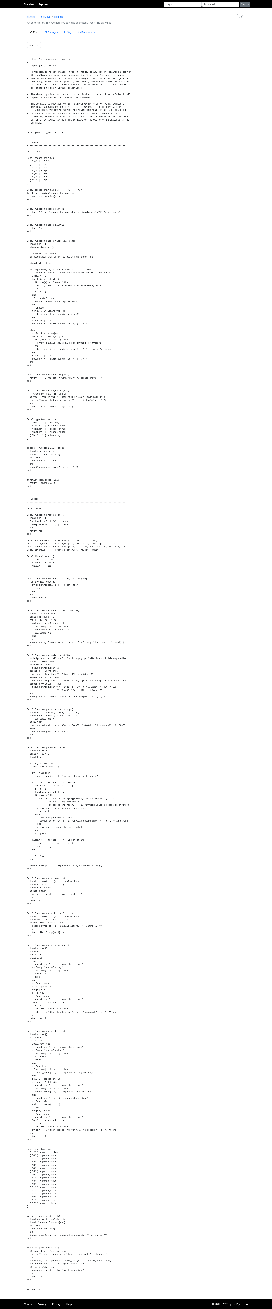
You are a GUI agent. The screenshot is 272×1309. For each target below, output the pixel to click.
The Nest (29, 4)
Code (34, 32)
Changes (51, 32)
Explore (43, 4)
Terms (28, 1304)
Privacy (41, 1304)
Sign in (245, 4)
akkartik (31, 16)
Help (69, 1304)
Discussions (86, 32)
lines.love (45, 16)
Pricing (56, 1304)
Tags (68, 32)
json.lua (58, 16)
